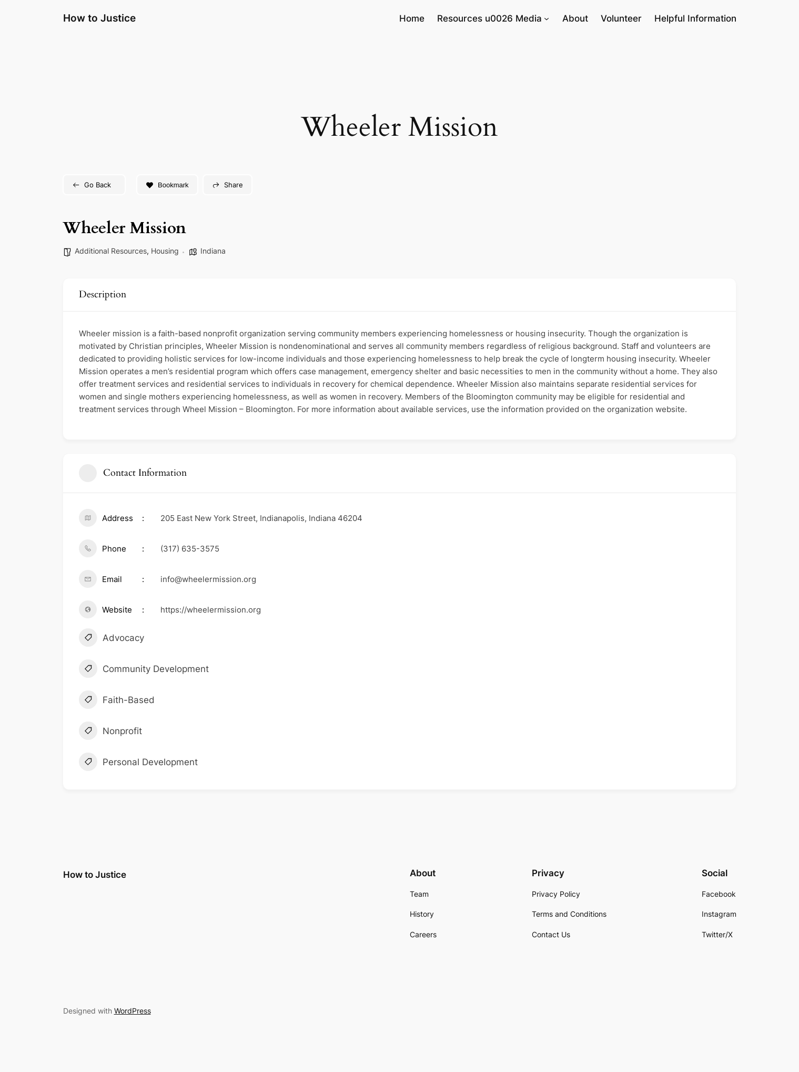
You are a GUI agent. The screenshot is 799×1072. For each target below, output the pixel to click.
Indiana (213, 250)
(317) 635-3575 (189, 549)
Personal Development (138, 763)
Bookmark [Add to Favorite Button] (167, 185)
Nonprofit (110, 732)
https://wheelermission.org (210, 610)
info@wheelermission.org (208, 579)
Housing (165, 250)
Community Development (144, 670)
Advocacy (111, 639)
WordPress (132, 1010)
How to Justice (99, 18)
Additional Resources (111, 250)
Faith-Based (117, 701)
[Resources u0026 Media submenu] (546, 18)
